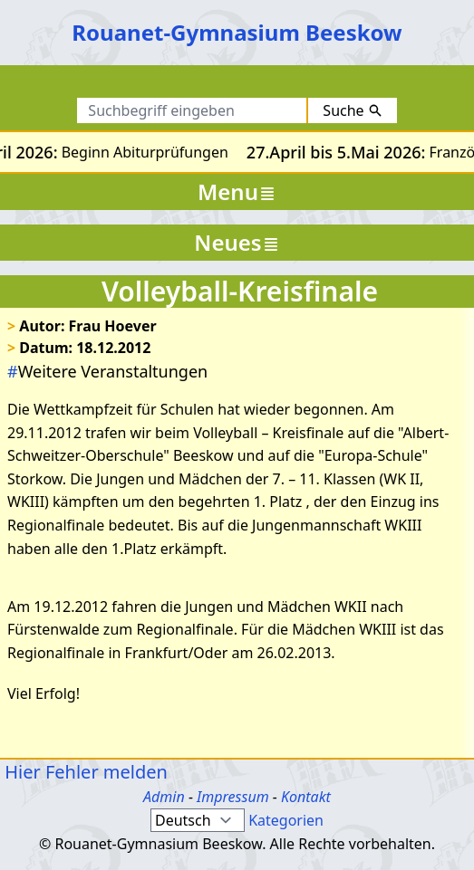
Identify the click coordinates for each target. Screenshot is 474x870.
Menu (237, 191)
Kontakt (306, 797)
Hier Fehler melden (84, 772)
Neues (236, 242)
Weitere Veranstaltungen (107, 371)
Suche (352, 110)
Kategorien (286, 820)
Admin (164, 797)
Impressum (233, 797)
